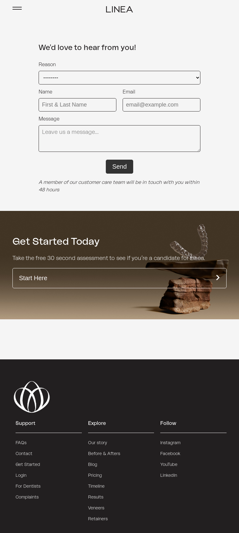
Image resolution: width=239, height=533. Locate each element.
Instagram (170, 443)
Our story (97, 443)
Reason (47, 64)
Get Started (28, 464)
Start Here (119, 278)
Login (21, 475)
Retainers (98, 519)
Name (45, 91)
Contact (24, 454)
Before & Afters (104, 454)
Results (95, 497)
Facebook (170, 454)
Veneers (96, 508)
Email (129, 91)
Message (49, 118)
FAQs (21, 443)
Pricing (95, 475)
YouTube (168, 464)
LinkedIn (168, 475)
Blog (92, 464)
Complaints (27, 497)
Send (119, 166)
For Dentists (28, 486)
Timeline (96, 486)
